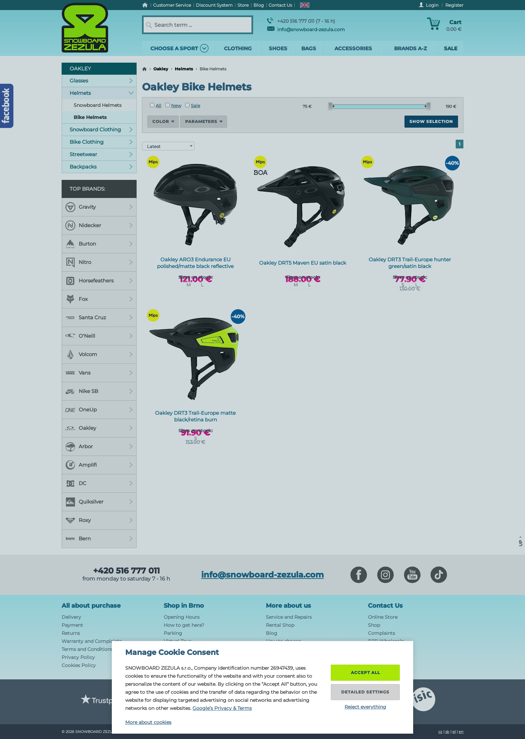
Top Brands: (87, 189)
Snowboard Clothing (101, 129)
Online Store (382, 617)
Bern (99, 539)
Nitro (99, 262)
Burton (99, 244)
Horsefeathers (99, 281)
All (155, 105)
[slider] (331, 106)
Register (454, 5)
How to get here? (184, 625)
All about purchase (91, 605)
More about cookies (148, 722)
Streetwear (101, 154)
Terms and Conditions (87, 649)
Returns (71, 633)
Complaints (381, 633)
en (461, 731)
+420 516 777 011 (126, 571)
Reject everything (365, 707)
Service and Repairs (289, 617)
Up (520, 541)
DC (99, 483)
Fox (99, 299)
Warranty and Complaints (92, 641)
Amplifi (99, 465)
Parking (173, 633)
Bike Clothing (101, 142)
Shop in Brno (184, 605)
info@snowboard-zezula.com (306, 29)
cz (440, 731)
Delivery (71, 617)
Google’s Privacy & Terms (222, 708)
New (173, 105)
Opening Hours (182, 617)
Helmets (184, 68)
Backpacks (101, 166)
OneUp (99, 410)
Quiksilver (99, 502)
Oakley (160, 68)
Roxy (99, 520)
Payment (72, 625)
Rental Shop (280, 625)
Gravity (99, 207)
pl (454, 731)
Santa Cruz (99, 318)
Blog (271, 633)
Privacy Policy (78, 657)
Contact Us (385, 605)
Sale (192, 105)
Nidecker (99, 225)
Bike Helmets (90, 117)
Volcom (99, 354)
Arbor (99, 447)
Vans (99, 373)
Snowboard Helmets (98, 105)
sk (447, 731)
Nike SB (99, 391)
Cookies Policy (79, 665)
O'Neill (99, 336)
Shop (374, 625)
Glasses (101, 80)
